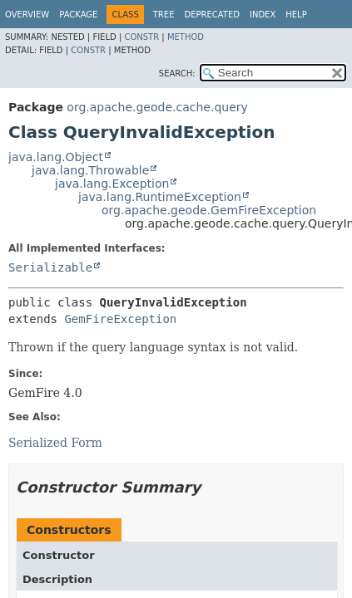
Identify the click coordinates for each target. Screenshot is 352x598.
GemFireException (120, 319)
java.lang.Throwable (90, 170)
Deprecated (212, 14)
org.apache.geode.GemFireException (209, 210)
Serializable (50, 267)
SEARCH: (177, 73)
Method (185, 37)
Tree (164, 14)
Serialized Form (55, 442)
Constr (141, 37)
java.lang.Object (55, 157)
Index (262, 14)
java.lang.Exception (112, 183)
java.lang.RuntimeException (159, 196)
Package (78, 14)
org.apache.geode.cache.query (157, 107)
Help (295, 14)
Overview (27, 14)
